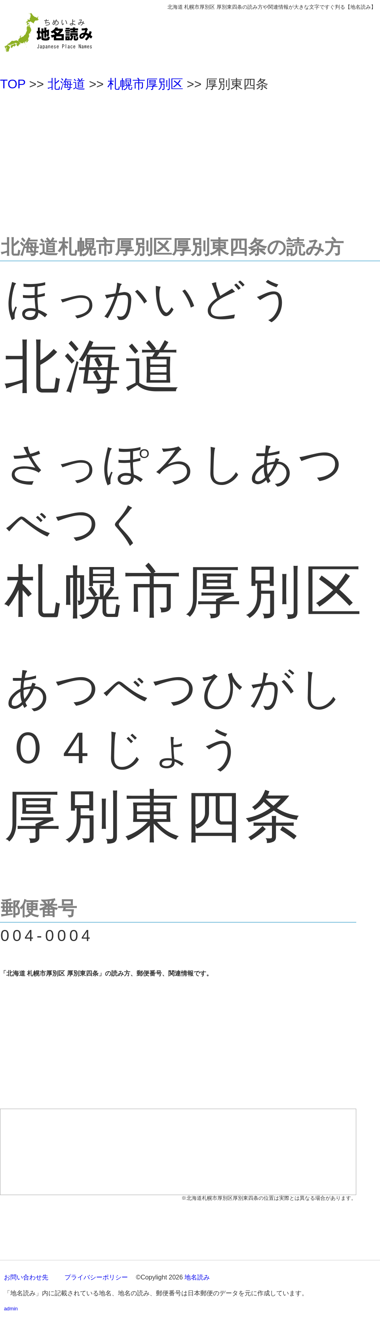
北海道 (67, 84)
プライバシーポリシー (96, 1277)
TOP (13, 84)
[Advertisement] (190, 160)
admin (11, 1309)
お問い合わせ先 (26, 1277)
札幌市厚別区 (145, 84)
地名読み (197, 1277)
